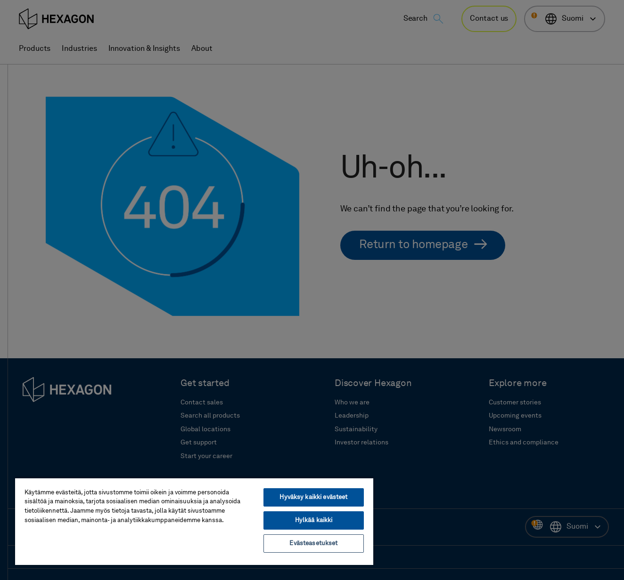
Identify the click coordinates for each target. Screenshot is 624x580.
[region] (194, 521)
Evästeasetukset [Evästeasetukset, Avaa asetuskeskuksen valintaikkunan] (313, 543)
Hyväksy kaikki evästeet (313, 497)
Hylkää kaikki (314, 520)
